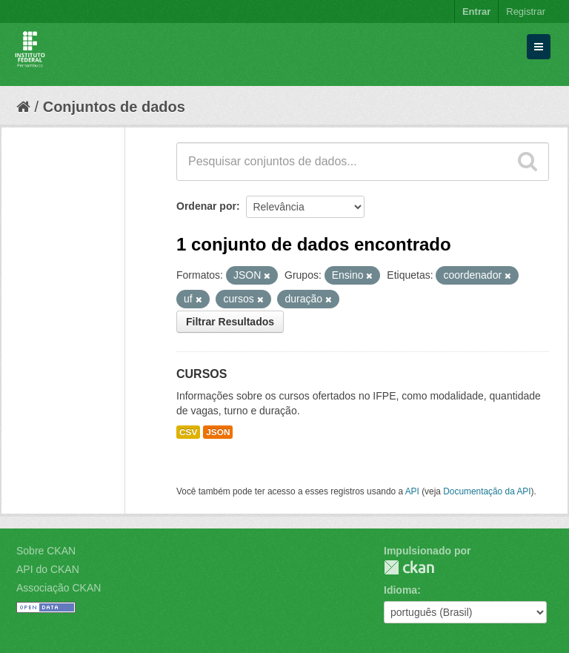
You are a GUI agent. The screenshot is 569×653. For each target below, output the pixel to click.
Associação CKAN (58, 588)
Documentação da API (486, 491)
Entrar (476, 11)
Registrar (525, 11)
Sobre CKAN (46, 551)
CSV (188, 432)
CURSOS (201, 374)
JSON (218, 432)
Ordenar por (206, 206)
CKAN (409, 567)
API (412, 491)
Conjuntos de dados (114, 107)
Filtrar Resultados (230, 322)
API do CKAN (47, 569)
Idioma (400, 590)
